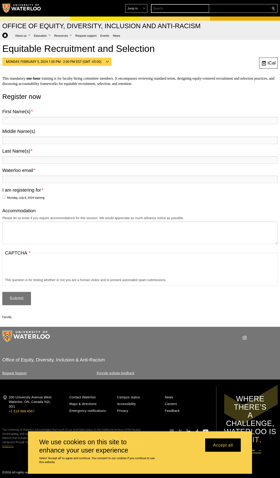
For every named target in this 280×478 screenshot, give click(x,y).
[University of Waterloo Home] (21, 8)
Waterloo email (17, 170)
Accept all (223, 445)
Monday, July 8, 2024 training (26, 197)
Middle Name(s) (18, 131)
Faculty (6, 317)
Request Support (14, 373)
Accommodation (19, 210)
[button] (240, 8)
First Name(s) (16, 111)
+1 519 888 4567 (21, 411)
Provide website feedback (115, 373)
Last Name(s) (16, 151)
